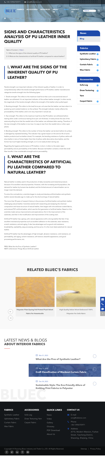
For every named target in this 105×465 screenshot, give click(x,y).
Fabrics (20, 9)
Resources (45, 9)
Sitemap (84, 458)
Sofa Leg (84, 85)
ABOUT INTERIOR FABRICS (29, 344)
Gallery (50, 432)
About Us (56, 11)
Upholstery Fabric (88, 59)
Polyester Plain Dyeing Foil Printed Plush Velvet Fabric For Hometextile (33, 311)
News (66, 9)
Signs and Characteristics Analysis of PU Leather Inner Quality (56, 18)
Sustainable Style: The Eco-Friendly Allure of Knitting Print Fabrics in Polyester (60, 395)
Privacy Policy (95, 458)
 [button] (11, 310)
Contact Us (75, 11)
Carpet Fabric (86, 101)
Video (49, 428)
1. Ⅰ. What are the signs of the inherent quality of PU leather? (27, 53)
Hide (21, 50)
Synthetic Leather (88, 54)
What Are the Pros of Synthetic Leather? (22, 246)
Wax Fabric (85, 70)
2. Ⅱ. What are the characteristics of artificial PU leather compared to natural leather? (35, 56)
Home (10, 18)
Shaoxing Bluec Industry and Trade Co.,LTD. (31, 458)
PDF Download (53, 440)
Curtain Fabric (86, 65)
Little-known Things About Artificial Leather (24, 249)
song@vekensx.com (34, 2)
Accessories (32, 9)
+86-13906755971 (13, 2)
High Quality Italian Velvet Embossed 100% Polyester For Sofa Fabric (75, 311)
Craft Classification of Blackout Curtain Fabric (62, 377)
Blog (25, 18)
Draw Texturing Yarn (87, 93)
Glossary (50, 436)
